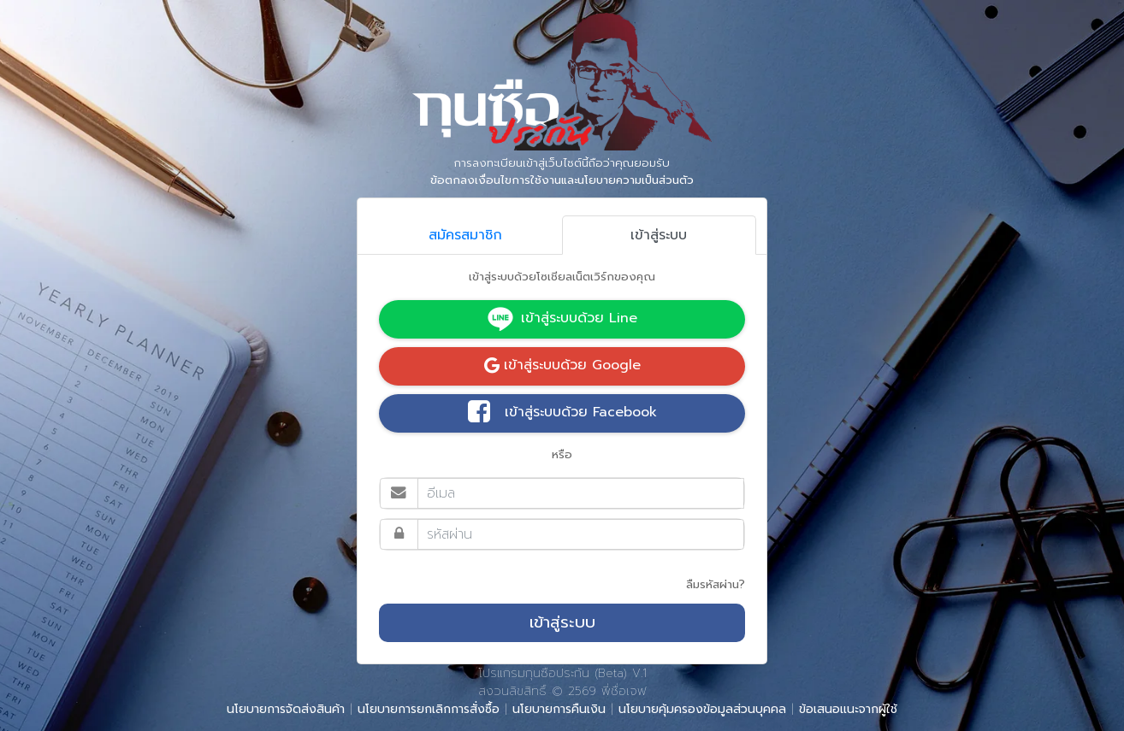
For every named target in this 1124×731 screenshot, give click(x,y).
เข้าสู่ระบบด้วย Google (562, 365)
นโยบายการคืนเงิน (559, 709)
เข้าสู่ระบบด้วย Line (562, 319)
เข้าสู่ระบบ (562, 622)
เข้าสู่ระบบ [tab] (658, 235)
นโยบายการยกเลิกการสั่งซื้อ (429, 709)
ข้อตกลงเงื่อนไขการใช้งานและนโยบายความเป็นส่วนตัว (562, 180)
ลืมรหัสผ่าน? (715, 584)
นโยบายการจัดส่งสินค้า (286, 709)
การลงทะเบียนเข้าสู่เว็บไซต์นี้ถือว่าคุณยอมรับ (562, 172)
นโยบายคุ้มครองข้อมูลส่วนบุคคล (702, 709)
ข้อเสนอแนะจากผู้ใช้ (848, 709)
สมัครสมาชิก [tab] (465, 235)
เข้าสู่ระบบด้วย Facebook (562, 413)
